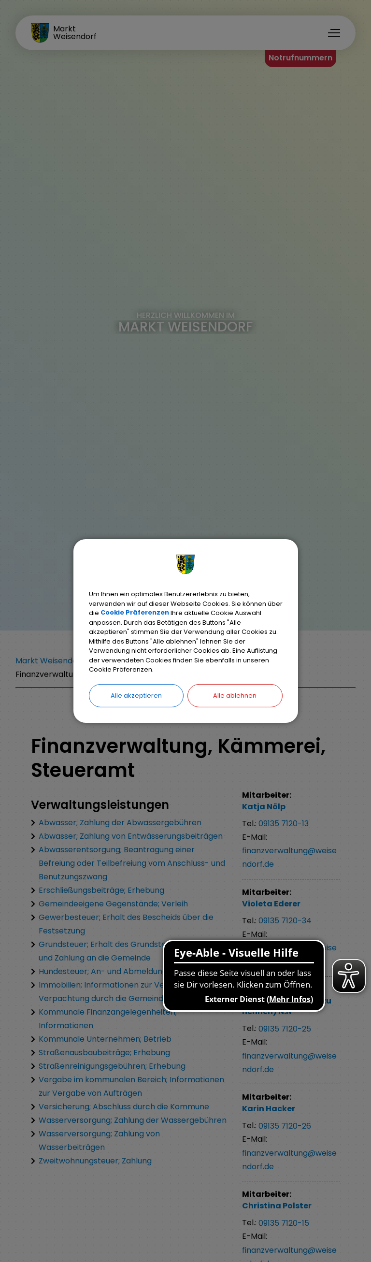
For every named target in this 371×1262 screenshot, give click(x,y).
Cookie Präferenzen (134, 612)
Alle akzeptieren (136, 695)
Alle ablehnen (235, 695)
